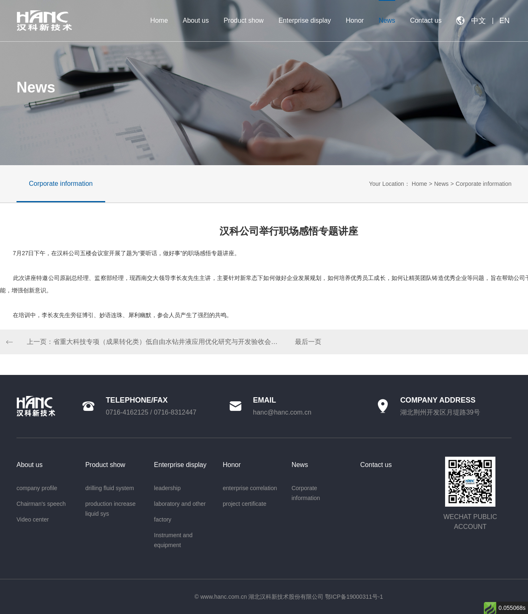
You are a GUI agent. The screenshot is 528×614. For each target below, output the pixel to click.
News (441, 183)
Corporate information (484, 183)
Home (419, 183)
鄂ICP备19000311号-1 (354, 596)
